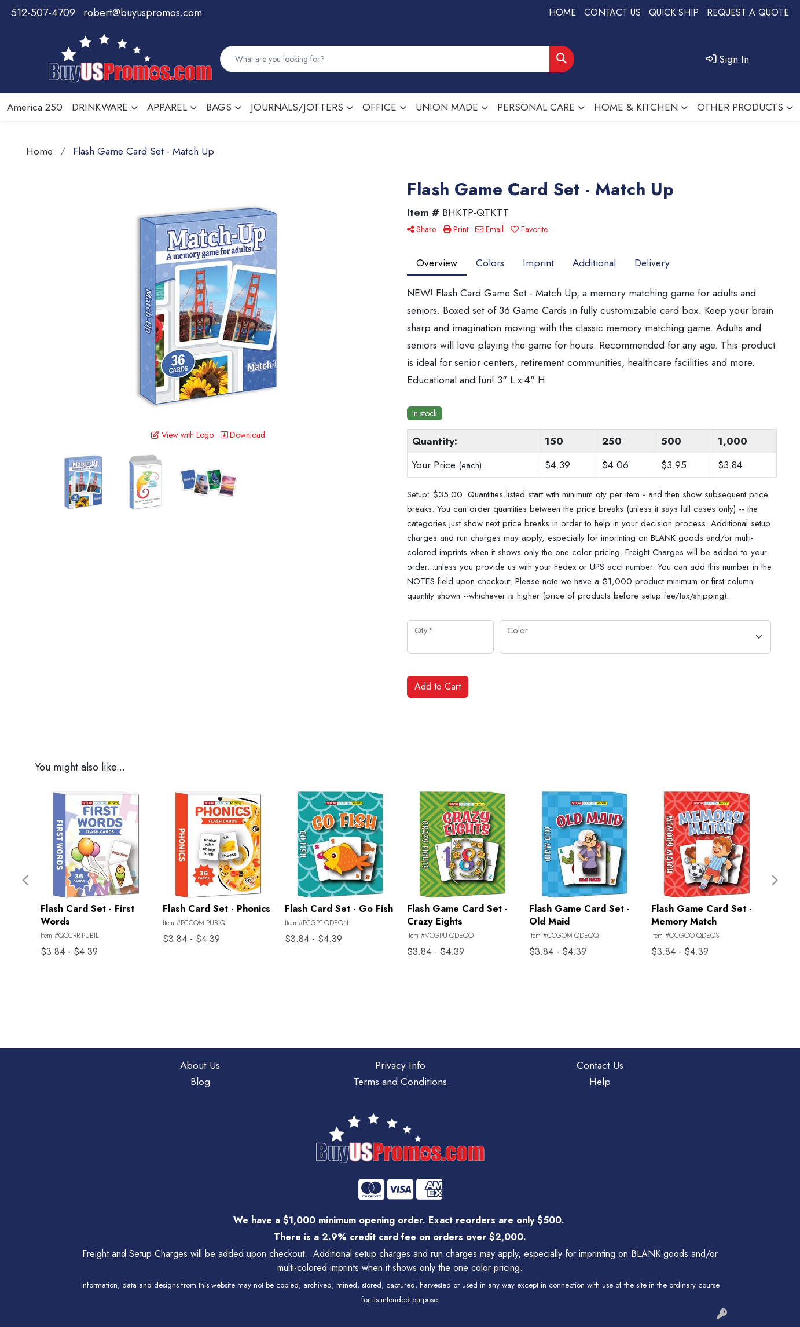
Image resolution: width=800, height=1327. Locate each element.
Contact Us (600, 1065)
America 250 (35, 107)
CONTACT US (612, 12)
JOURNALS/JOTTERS (297, 107)
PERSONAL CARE (536, 107)
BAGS (219, 107)
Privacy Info (400, 1065)
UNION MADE (447, 107)
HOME (562, 12)
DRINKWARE (100, 107)
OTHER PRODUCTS (740, 107)
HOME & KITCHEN (636, 107)
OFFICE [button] (379, 107)
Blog (200, 1081)
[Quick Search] (385, 59)
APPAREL (167, 107)
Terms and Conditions (400, 1081)
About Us (200, 1065)
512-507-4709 (43, 12)
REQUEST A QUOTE (748, 12)
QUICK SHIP (674, 12)
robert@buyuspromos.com (142, 12)
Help (600, 1081)
